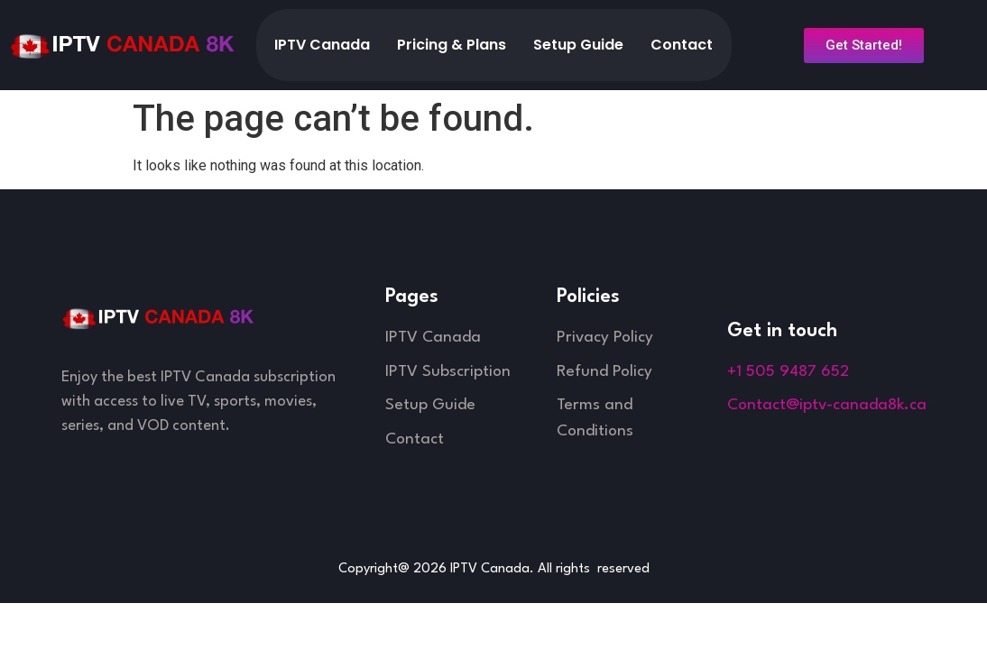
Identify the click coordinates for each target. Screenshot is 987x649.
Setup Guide (578, 44)
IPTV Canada (322, 44)
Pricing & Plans (451, 44)
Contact (681, 44)
